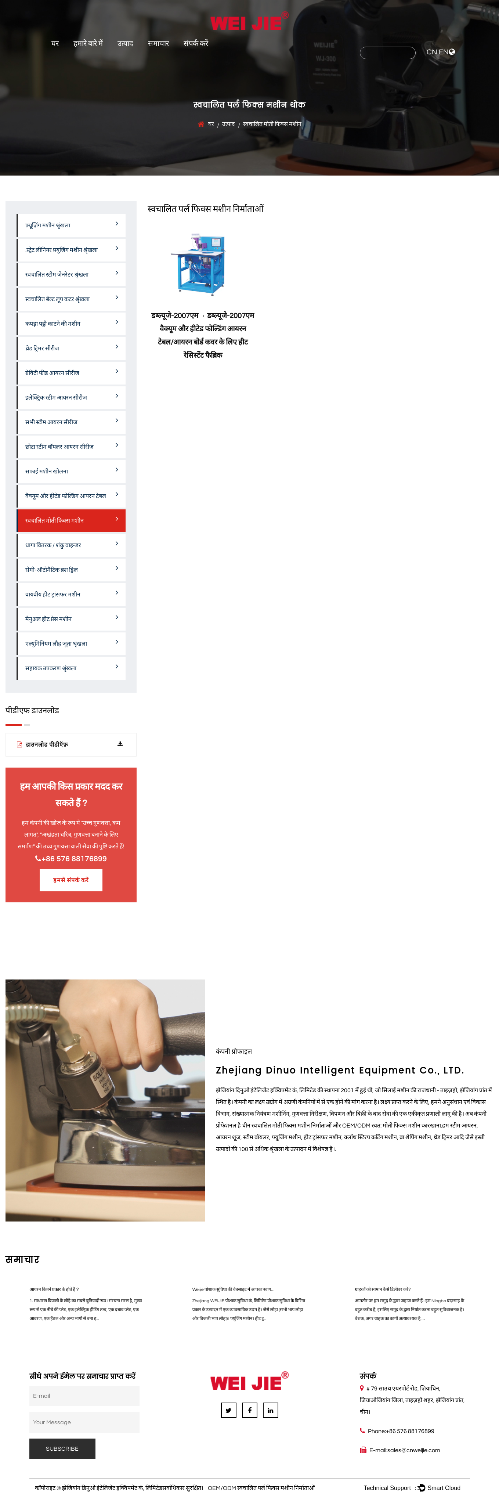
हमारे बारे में (88, 43)
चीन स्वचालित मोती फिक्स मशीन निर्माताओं (287, 1126)
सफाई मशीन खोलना (71, 470)
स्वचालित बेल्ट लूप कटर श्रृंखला (71, 297)
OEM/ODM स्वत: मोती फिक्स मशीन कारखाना (391, 1126)
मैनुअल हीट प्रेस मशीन (71, 617)
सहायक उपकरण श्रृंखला (71, 667)
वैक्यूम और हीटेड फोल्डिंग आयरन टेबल (71, 494)
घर (55, 43)
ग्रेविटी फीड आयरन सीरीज (71, 371)
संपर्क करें (196, 43)
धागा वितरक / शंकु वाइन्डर (71, 544)
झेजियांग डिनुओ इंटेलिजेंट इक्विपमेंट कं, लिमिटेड (112, 1488)
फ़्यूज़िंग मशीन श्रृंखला (71, 224)
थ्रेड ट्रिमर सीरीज (71, 347)
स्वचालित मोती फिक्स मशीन (71, 519)
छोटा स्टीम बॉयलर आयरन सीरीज (71, 445)
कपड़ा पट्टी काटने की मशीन (71, 322)
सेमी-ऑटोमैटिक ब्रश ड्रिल (71, 568)
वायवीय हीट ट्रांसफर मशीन (71, 593)
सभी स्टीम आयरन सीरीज (71, 420)
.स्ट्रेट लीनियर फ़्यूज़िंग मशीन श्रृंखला (71, 248)
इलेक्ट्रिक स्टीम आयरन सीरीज (71, 396)
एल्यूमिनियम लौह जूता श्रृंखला (71, 642)
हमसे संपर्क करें (71, 880)
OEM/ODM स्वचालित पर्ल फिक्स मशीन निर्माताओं (261, 1488)
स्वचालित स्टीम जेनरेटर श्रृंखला (71, 273)
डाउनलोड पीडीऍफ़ (70, 744)
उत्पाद (125, 43)
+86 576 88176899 (71, 859)
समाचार (158, 43)
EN (444, 52)
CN (432, 52)
